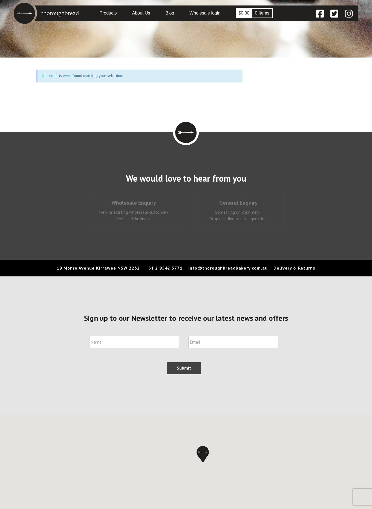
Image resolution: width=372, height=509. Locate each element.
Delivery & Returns (294, 268)
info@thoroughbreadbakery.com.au (228, 268)
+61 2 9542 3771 (164, 268)
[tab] (134, 211)
